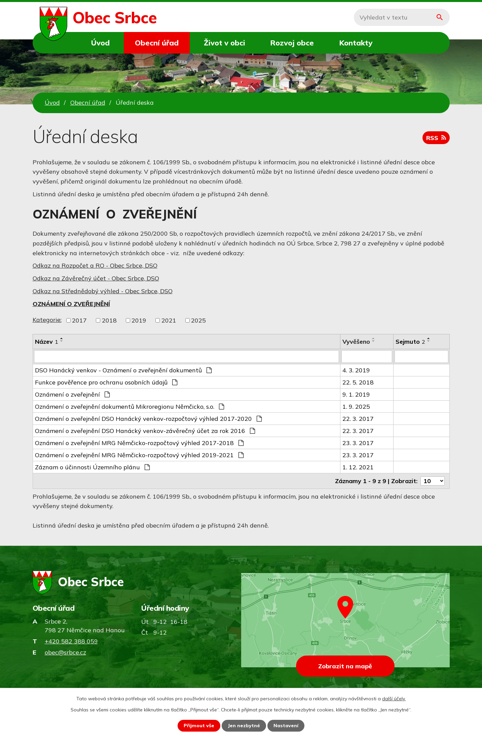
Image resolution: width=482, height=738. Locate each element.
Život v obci (224, 42)
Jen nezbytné (244, 726)
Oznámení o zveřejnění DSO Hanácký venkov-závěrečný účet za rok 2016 (145, 431)
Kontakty (355, 42)
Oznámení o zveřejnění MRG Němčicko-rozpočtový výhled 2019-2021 (139, 455)
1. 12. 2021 (358, 467)
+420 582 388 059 (71, 641)
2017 (79, 320)
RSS (436, 138)
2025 (198, 320)
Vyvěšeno (356, 341)
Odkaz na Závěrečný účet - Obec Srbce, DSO (96, 278)
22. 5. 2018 (358, 382)
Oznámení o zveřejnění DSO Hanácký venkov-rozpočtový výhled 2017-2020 (148, 419)
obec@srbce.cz (65, 652)
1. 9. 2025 (356, 406)
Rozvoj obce (292, 42)
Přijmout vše (199, 726)
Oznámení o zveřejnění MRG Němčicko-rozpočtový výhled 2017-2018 (139, 443)
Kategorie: (47, 320)
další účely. (394, 699)
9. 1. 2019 (356, 394)
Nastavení (285, 726)
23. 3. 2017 (358, 443)
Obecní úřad (157, 42)
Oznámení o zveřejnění (72, 394)
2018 (109, 320)
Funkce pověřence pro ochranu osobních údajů (106, 382)
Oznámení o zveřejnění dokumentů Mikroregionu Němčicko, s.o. (129, 406)
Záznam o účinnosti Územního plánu (92, 467)
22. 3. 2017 (358, 419)
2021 (168, 320)
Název (46, 341)
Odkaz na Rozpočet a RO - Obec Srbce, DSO (95, 265)
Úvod (100, 42)
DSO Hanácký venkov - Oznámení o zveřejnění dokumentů (123, 370)
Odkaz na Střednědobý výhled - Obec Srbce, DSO (103, 291)
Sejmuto (410, 341)
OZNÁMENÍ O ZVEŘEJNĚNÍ (71, 304)
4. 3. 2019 (356, 370)
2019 (139, 320)
